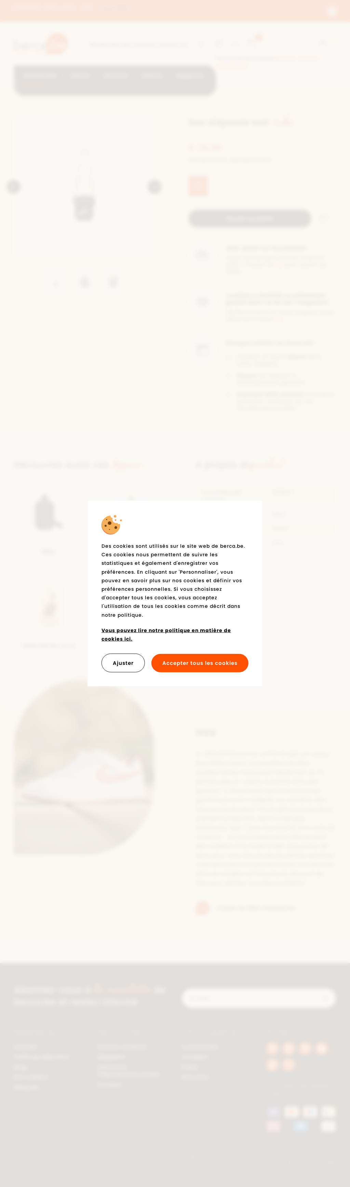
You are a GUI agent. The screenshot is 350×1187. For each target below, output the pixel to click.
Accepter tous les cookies (200, 663)
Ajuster (123, 663)
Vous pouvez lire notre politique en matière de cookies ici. (166, 634)
